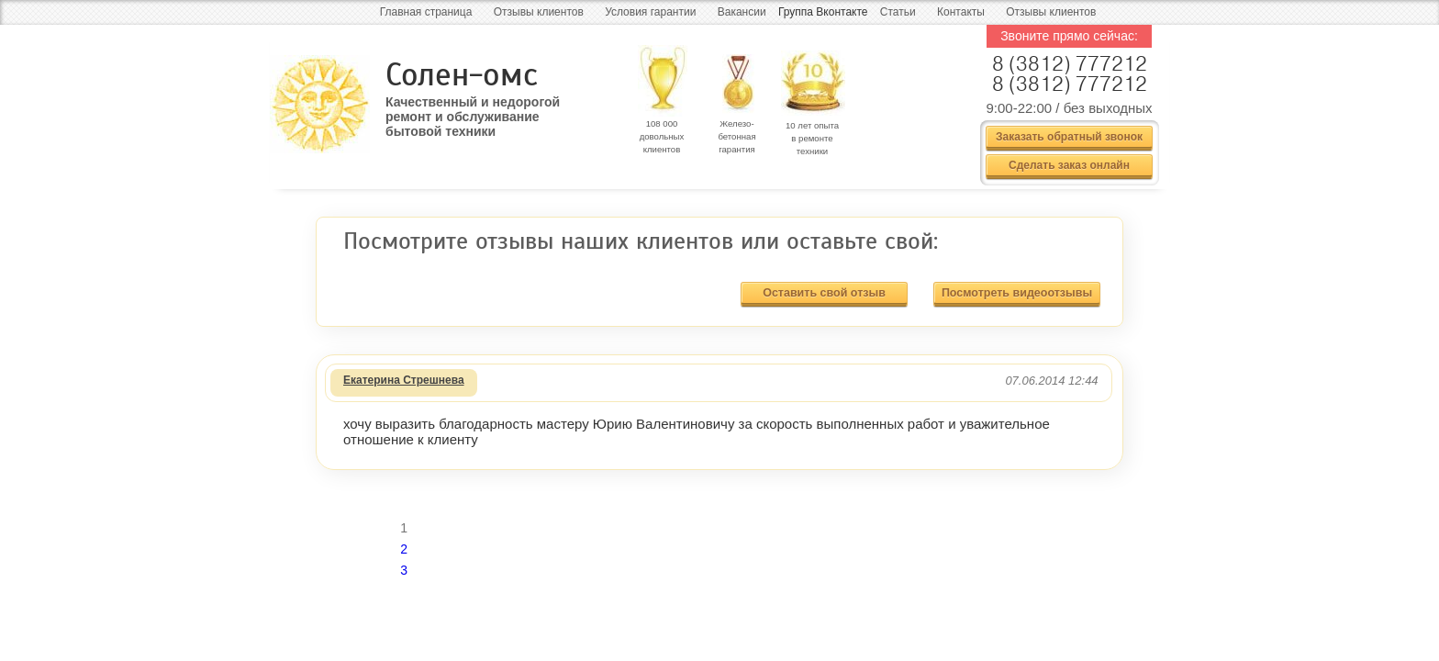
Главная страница (426, 12)
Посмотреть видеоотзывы (1017, 292)
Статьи (898, 12)
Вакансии (742, 12)
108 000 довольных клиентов (662, 136)
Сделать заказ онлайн (1069, 165)
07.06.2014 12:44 (1051, 380)
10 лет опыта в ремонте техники (812, 138)
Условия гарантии (650, 12)
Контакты (961, 12)
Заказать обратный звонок (1069, 136)
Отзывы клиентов (539, 12)
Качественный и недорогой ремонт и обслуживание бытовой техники (472, 110)
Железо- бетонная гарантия (736, 136)
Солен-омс (461, 75)
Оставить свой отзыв (824, 292)
